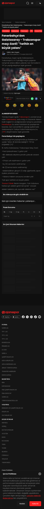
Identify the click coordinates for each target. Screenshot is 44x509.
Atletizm (5, 434)
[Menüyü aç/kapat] (32, 3)
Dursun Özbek (39, 31)
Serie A (4, 353)
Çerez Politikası (7, 470)
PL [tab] (23, 212)
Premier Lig (6, 346)
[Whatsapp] (32, 98)
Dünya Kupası (6, 375)
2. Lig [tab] (17, 212)
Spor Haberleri (6, 22)
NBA (3, 382)
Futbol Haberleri (20, 22)
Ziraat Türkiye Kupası (9, 368)
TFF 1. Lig (5, 332)
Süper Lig (5, 328)
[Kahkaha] (15, 107)
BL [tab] (39, 212)
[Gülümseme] (7, 107)
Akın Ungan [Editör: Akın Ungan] (15, 52)
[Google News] (8, 98)
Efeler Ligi (5, 412)
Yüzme (4, 448)
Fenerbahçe (6, 31)
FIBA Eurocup (6, 393)
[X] (40, 98)
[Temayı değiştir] (38, 3)
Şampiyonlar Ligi (8, 357)
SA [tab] (34, 212)
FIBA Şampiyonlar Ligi (9, 390)
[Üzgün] (22, 107)
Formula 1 (5, 455)
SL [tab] (4, 212)
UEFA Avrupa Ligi (7, 361)
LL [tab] (28, 212)
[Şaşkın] (36, 107)
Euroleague (6, 386)
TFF (31, 31)
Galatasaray (15, 31)
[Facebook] (36, 98)
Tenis (3, 444)
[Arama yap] (27, 3)
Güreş (4, 426)
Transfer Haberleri (9, 371)
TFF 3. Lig (5, 339)
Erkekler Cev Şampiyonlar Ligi (12, 408)
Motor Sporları (7, 430)
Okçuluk (5, 459)
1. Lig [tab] (10, 212)
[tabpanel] (22, 216)
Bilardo (4, 452)
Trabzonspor (24, 31)
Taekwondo (6, 462)
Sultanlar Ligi (7, 415)
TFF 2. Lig (5, 335)
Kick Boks (5, 441)
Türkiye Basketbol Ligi (10, 401)
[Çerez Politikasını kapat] (39, 473)
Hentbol (5, 423)
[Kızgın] (29, 107)
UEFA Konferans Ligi (9, 364)
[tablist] (22, 212)
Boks (3, 437)
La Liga (4, 350)
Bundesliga (6, 342)
